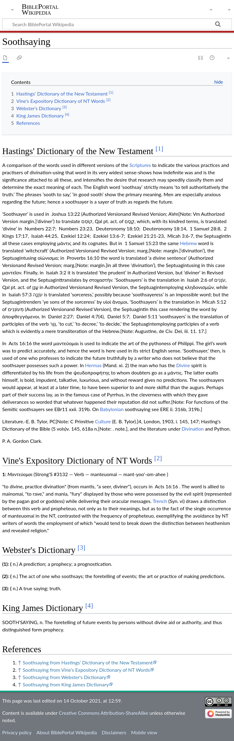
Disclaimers (114, 732)
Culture (103, 421)
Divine (183, 365)
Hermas (93, 365)
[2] (158, 458)
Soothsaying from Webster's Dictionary (64, 677)
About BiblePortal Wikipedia (66, 732)
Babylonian (112, 409)
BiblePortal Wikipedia (40, 9)
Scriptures (140, 165)
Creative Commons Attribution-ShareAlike (103, 713)
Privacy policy (16, 732)
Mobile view (144, 732)
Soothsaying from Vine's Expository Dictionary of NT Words (86, 670)
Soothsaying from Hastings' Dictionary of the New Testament (88, 662)
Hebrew (188, 243)
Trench (160, 501)
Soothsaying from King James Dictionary (66, 684)
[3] (81, 547)
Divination (193, 429)
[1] (159, 148)
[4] (89, 605)
